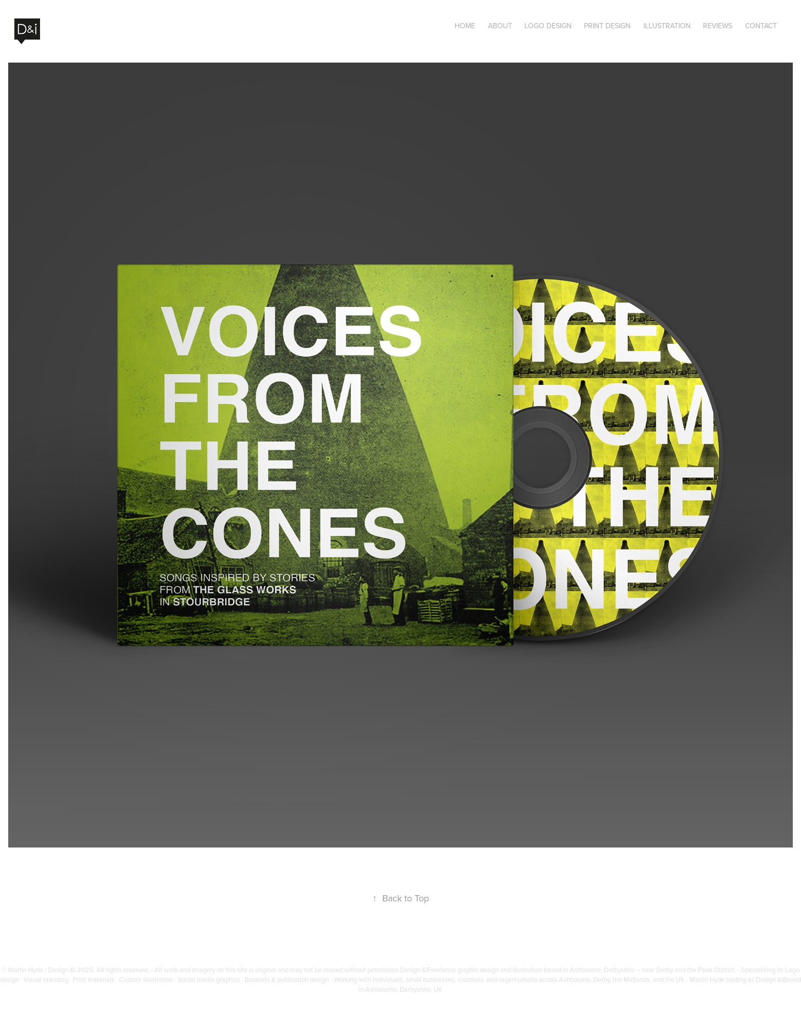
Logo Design (548, 26)
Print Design (607, 26)
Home (465, 26)
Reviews (717, 26)
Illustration (667, 26)
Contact (761, 26)
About (500, 26)
